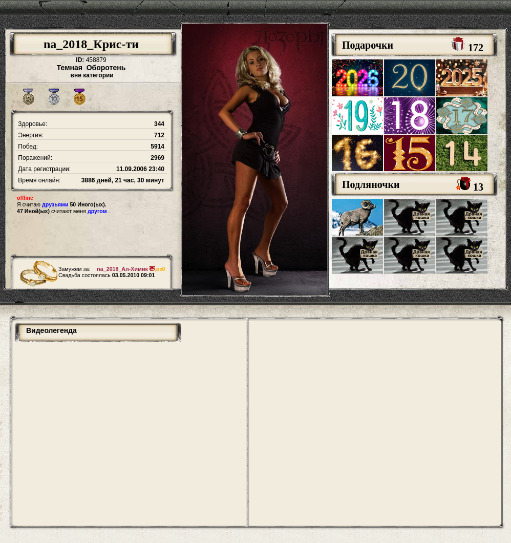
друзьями (55, 204)
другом (97, 211)
